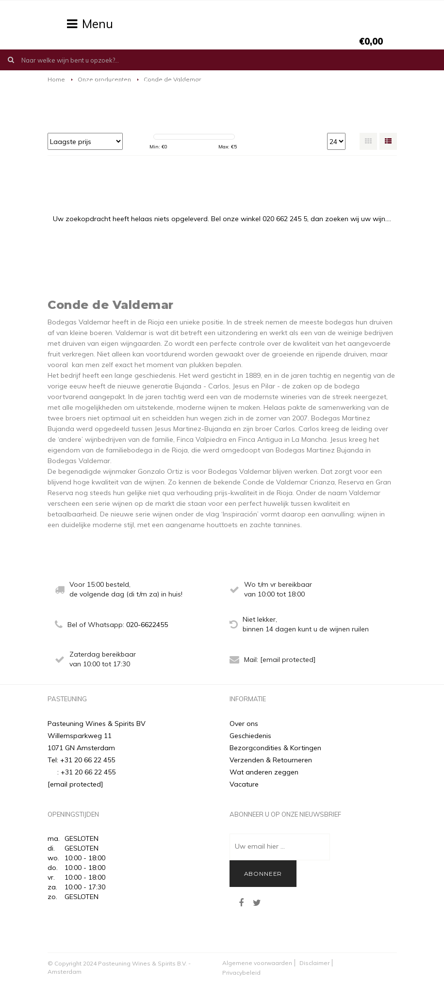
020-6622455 (147, 624)
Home (56, 79)
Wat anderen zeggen (264, 772)
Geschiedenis (250, 735)
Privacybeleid (241, 972)
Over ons (244, 723)
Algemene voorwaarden (257, 962)
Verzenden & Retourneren (271, 760)
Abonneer (263, 873)
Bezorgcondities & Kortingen (275, 747)
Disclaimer (314, 962)
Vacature (244, 784)
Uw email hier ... (260, 846)
